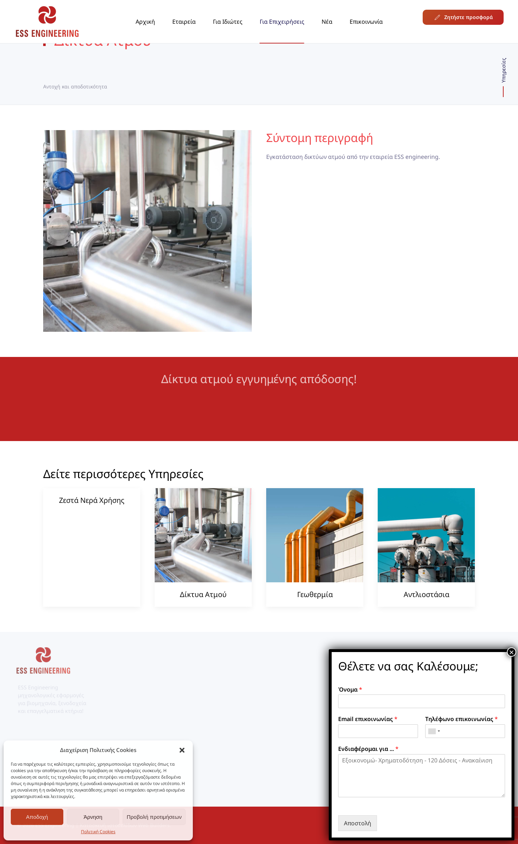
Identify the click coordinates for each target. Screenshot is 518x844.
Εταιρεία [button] (184, 22)
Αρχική (145, 22)
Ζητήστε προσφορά (463, 17)
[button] (182, 749)
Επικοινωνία (366, 22)
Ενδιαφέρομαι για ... (368, 749)
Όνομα (350, 689)
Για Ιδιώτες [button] (227, 22)
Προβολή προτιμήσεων (154, 817)
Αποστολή (357, 823)
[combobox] (434, 731)
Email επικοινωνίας (367, 719)
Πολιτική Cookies (98, 832)
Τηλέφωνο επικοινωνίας (461, 719)
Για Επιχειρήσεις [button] (282, 22)
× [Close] (511, 652)
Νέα (327, 22)
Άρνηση (92, 817)
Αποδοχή (37, 817)
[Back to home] (47, 21)
